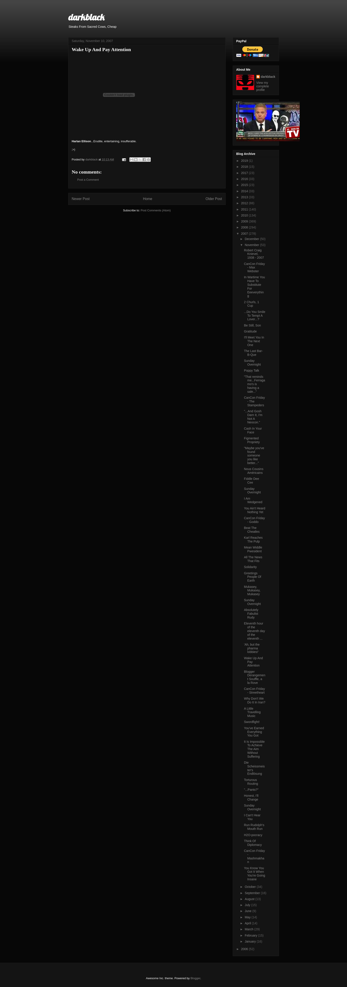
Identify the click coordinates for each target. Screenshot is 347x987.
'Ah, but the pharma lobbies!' (251, 648)
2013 (245, 197)
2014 (245, 191)
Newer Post (81, 199)
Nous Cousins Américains (253, 470)
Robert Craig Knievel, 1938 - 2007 (254, 254)
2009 (245, 221)
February (251, 935)
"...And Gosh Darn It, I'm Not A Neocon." (253, 416)
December (252, 239)
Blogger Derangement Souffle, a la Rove (254, 677)
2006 (245, 949)
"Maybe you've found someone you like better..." (254, 455)
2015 (245, 185)
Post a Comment (88, 179)
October (251, 887)
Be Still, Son (252, 325)
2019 (245, 160)
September (253, 893)
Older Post (214, 199)
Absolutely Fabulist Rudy (251, 613)
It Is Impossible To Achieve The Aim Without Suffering (254, 749)
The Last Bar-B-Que (253, 352)
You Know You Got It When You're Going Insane (254, 873)
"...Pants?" (251, 789)
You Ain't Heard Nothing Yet (254, 510)
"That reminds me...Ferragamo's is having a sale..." (254, 384)
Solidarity (250, 567)
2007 (245, 233)
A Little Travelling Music (252, 712)
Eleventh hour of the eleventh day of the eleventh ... (254, 631)
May (248, 917)
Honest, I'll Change (251, 797)
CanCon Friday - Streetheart (254, 690)
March (249, 929)
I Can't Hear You (252, 817)
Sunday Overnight (252, 362)
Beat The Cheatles (251, 529)
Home (147, 199)
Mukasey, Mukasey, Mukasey (252, 590)
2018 (245, 166)
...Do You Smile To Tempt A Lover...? (254, 315)
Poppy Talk (251, 370)
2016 (245, 179)
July (248, 905)
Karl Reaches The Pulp (253, 539)
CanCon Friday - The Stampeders (254, 401)
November (252, 245)
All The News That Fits (253, 559)
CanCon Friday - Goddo (254, 520)
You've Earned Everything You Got (254, 731)
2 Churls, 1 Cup (251, 304)
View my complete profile (262, 86)
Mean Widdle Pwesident (253, 549)
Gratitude (250, 331)
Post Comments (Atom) (156, 210)
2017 (245, 173)
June (248, 911)
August (250, 899)
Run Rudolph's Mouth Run (254, 827)
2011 (245, 209)
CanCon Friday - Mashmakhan (254, 856)
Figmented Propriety (252, 440)
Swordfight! (251, 722)
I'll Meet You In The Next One (254, 341)
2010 (245, 215)
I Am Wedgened (253, 500)
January (251, 941)
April (248, 923)
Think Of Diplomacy (253, 843)
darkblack (86, 17)
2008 (245, 227)
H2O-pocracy (253, 835)
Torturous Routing (251, 781)
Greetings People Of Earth (252, 577)
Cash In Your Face (253, 430)
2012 (245, 203)
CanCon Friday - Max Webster (254, 267)
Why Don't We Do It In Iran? (254, 700)
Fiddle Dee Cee (251, 480)
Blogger (195, 978)
